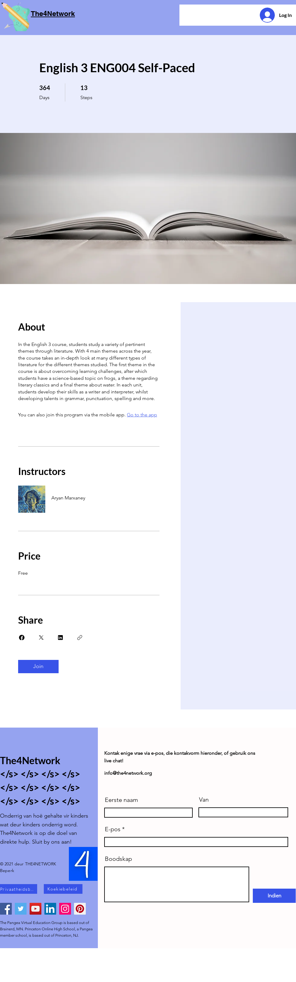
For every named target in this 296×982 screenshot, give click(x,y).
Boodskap (118, 859)
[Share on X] (41, 637)
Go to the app (142, 415)
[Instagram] (65, 909)
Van (204, 799)
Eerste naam (121, 800)
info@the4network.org (128, 773)
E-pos (113, 829)
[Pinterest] (80, 909)
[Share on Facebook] (21, 637)
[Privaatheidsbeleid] (18, 889)
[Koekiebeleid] (63, 889)
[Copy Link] (79, 637)
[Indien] (274, 896)
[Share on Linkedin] (60, 637)
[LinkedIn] (50, 909)
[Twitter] (21, 909)
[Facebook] (6, 909)
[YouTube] (35, 909)
